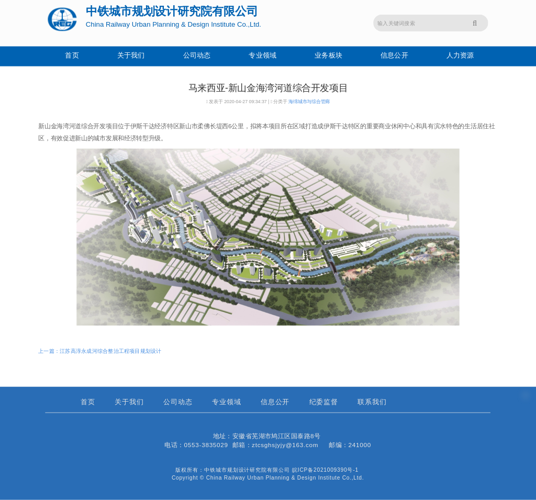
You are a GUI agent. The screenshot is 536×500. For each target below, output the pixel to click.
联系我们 (372, 402)
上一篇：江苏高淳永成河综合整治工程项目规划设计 (100, 351)
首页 (72, 56)
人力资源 (460, 56)
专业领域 (262, 56)
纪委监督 (324, 402)
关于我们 (131, 56)
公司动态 (197, 56)
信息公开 (394, 56)
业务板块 (328, 56)
